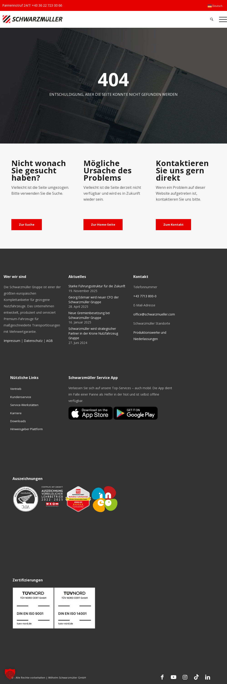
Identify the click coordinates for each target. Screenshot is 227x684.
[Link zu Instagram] (185, 677)
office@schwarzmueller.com (154, 314)
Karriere (16, 413)
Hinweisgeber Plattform (26, 429)
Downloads (18, 421)
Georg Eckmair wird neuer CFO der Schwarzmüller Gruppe (93, 299)
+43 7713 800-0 (144, 296)
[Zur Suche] (26, 224)
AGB (49, 340)
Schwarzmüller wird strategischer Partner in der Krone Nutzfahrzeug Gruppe (93, 333)
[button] (10, 674)
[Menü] (221, 19)
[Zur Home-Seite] (103, 224)
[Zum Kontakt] (173, 224)
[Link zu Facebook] (162, 677)
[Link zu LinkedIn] (207, 677)
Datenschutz (33, 340)
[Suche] (211, 19)
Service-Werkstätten (24, 405)
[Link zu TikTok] (196, 677)
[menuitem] (215, 6)
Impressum (12, 340)
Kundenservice (20, 397)
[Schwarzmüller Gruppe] (67, 19)
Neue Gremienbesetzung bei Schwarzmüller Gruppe (89, 315)
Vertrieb (15, 389)
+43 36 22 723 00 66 (47, 5)
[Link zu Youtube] (173, 677)
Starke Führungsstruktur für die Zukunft (96, 286)
